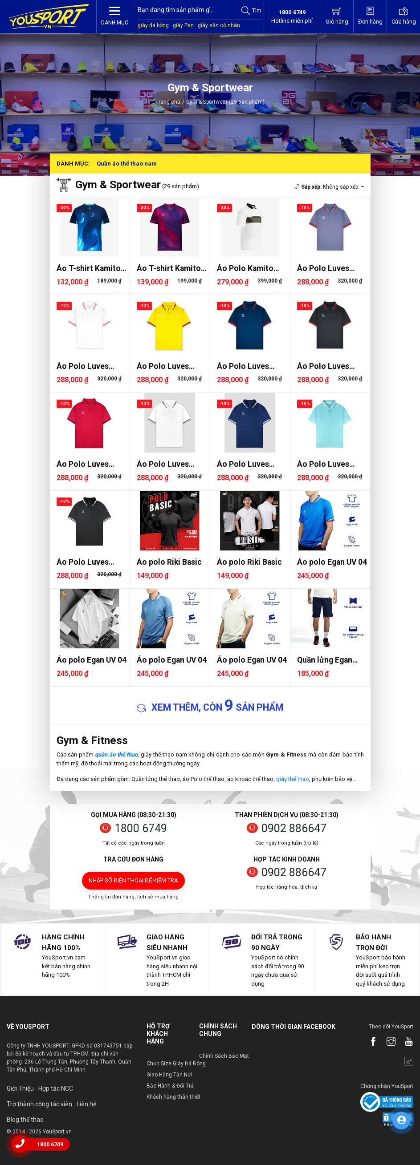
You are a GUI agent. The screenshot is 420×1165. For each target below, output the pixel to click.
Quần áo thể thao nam (127, 163)
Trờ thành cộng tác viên (39, 1104)
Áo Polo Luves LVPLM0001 (83, 464)
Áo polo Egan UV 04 (332, 562)
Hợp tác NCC (55, 1088)
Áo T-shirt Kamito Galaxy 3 (89, 268)
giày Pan (183, 25)
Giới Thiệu (20, 1088)
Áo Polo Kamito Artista (245, 268)
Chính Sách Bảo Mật (224, 1056)
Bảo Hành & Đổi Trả (170, 1086)
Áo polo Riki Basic (169, 562)
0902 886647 (293, 828)
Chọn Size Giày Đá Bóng (176, 1063)
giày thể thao (292, 779)
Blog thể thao (25, 1119)
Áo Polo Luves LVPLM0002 (323, 268)
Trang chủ (167, 102)
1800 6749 (140, 828)
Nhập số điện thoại (133, 880)
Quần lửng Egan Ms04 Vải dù (324, 660)
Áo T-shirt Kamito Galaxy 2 (169, 268)
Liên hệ (86, 1104)
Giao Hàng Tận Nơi (169, 1075)
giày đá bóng (153, 25)
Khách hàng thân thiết (173, 1097)
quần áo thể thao (116, 754)
